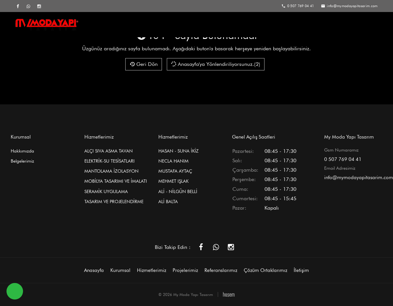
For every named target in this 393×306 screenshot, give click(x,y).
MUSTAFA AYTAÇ (175, 171)
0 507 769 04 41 (343, 159)
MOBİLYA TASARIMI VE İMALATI (115, 181)
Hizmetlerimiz (183, 25)
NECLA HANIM (173, 161)
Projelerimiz (225, 25)
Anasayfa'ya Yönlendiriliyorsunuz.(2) (215, 64)
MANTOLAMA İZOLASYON (111, 171)
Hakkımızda (22, 150)
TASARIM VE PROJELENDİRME (113, 201)
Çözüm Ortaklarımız (321, 25)
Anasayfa (107, 25)
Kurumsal (143, 25)
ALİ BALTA (168, 201)
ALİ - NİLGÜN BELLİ (177, 191)
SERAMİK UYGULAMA (106, 191)
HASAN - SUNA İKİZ (178, 150)
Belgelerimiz (22, 161)
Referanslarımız (269, 25)
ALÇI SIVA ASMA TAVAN (108, 150)
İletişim (366, 25)
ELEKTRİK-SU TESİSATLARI (109, 161)
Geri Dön (143, 64)
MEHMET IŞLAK (173, 181)
